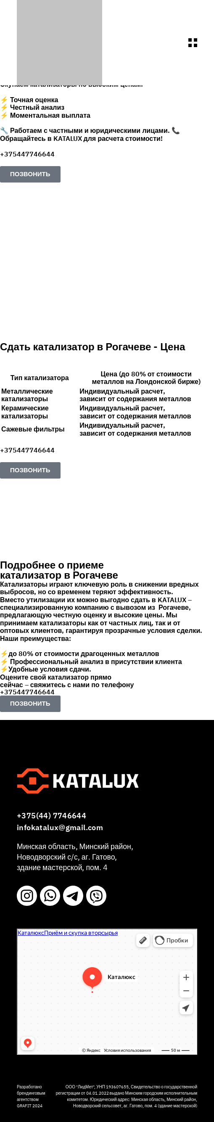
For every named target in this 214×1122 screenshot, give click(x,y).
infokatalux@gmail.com (60, 828)
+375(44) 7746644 (51, 816)
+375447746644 (27, 154)
